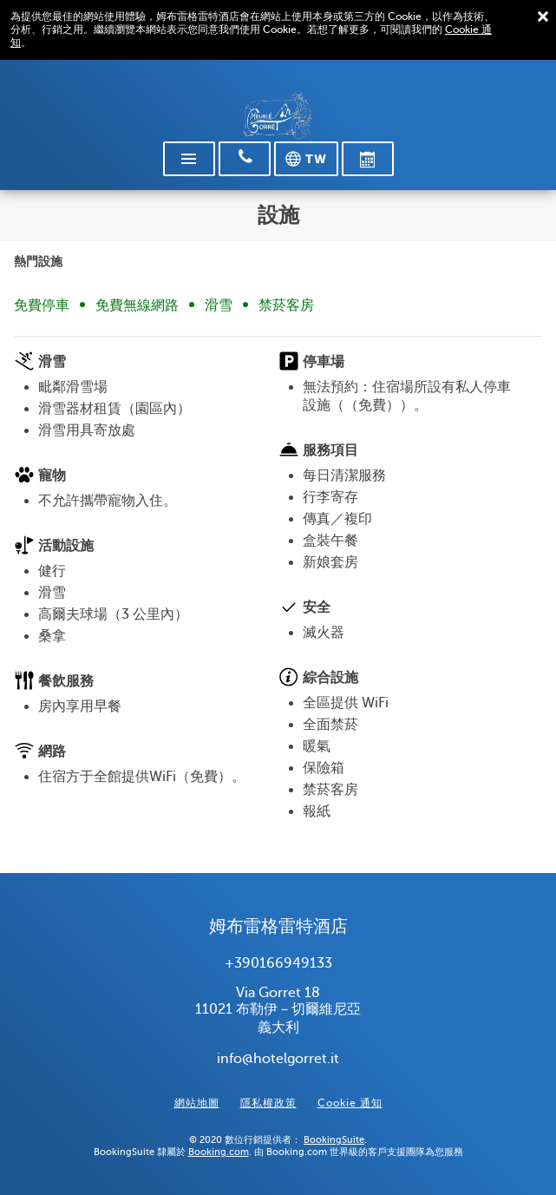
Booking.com (218, 1151)
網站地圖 (196, 1103)
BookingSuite (334, 1139)
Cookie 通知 (350, 1103)
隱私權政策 (268, 1103)
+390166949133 (278, 963)
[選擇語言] (306, 158)
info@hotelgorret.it (278, 1059)
